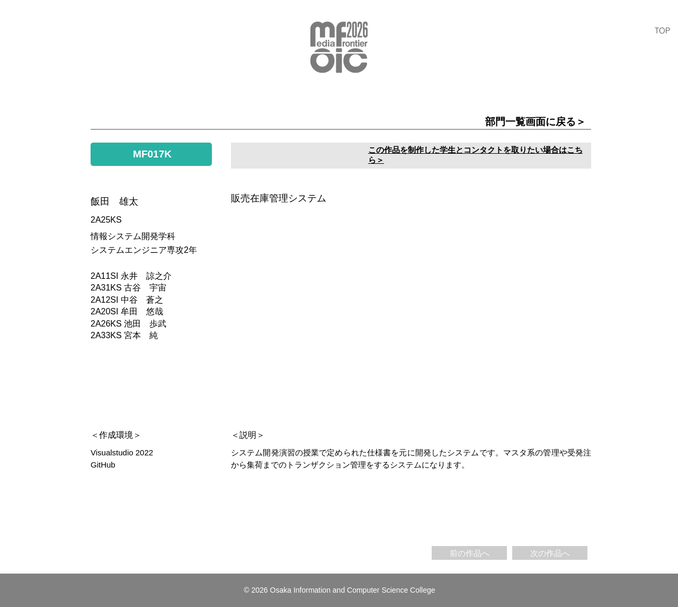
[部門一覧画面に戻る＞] (470, 122)
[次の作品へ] (549, 553)
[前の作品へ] (469, 553)
